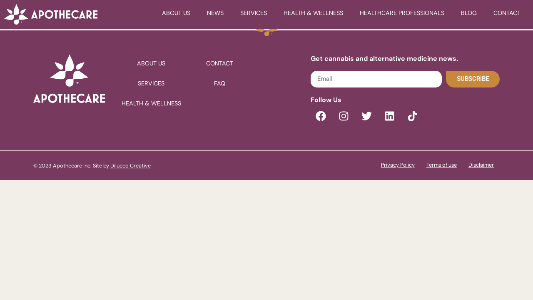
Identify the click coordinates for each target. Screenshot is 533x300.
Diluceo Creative (130, 165)
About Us (176, 13)
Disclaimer (481, 165)
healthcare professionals (402, 13)
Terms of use (441, 165)
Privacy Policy (398, 165)
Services (253, 13)
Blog (469, 13)
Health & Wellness (313, 13)
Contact (507, 13)
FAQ (219, 83)
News (215, 13)
